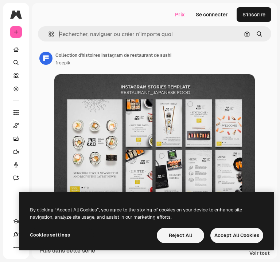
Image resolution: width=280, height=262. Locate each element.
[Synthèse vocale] (19, 165)
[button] (48, 34)
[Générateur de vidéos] (19, 152)
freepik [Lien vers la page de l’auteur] (62, 63)
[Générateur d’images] (19, 138)
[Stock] (16, 76)
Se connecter (212, 14)
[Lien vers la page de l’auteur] (45, 58)
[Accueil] (16, 49)
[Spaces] (19, 125)
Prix (180, 14)
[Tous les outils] (16, 112)
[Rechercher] (16, 62)
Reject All (180, 235)
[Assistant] (19, 178)
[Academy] (16, 221)
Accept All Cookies (236, 235)
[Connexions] (16, 234)
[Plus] (16, 247)
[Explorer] (16, 89)
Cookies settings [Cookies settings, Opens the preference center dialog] (50, 235)
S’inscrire (253, 14)
